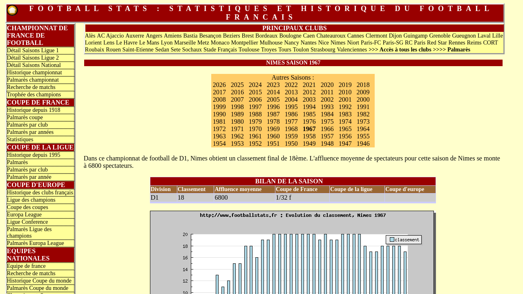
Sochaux (192, 50)
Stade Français (220, 50)
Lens (108, 43)
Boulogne (290, 36)
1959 (291, 136)
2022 (291, 84)
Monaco (220, 43)
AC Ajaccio (110, 36)
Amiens (173, 36)
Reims (474, 43)
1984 (327, 114)
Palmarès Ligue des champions (29, 232)
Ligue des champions (31, 200)
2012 (309, 92)
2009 (363, 92)
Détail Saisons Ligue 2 (33, 58)
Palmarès (17, 162)
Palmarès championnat (33, 80)
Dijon (395, 36)
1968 (291, 128)
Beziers (231, 36)
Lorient (93, 43)
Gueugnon (464, 36)
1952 (255, 143)
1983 (345, 114)
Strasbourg (323, 50)
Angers (154, 36)
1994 (309, 106)
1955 (363, 136)
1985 (309, 114)
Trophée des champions (34, 94)
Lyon (167, 43)
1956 (345, 136)
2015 (255, 92)
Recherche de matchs (31, 87)
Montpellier (244, 43)
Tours (284, 50)
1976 (309, 121)
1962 (237, 136)
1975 (327, 121)
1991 (363, 106)
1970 (255, 128)
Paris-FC (371, 43)
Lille (497, 36)
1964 (363, 128)
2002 (327, 99)
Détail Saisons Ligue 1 (33, 50)
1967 (309, 128)
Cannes (355, 36)
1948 (327, 143)
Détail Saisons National (34, 65)
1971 (237, 128)
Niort (353, 43)
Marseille (185, 43)
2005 (273, 99)
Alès (90, 36)
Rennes (457, 43)
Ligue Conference (27, 222)
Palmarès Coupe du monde (37, 288)
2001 (345, 99)
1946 (363, 143)
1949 (309, 143)
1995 (291, 106)
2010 (345, 92)
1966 (327, 128)
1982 (363, 114)
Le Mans (149, 43)
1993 (327, 106)
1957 (327, 136)
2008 (219, 99)
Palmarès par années (30, 132)
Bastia (190, 36)
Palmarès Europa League (35, 243)
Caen (309, 36)
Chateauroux (331, 36)
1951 (273, 143)
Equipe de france (26, 266)
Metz (203, 43)
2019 (345, 84)
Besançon (210, 36)
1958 (309, 136)
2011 (327, 92)
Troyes (269, 50)
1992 (345, 106)
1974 (345, 121)
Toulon (301, 50)
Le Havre (126, 43)
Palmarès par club (27, 125)
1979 (255, 121)
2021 (309, 84)
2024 (255, 84)
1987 (273, 114)
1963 (219, 136)
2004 (291, 99)
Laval (484, 36)
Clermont (376, 36)
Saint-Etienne (138, 50)
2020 (327, 84)
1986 (291, 114)
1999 (219, 106)
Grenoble (439, 36)
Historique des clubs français (40, 192)
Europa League (24, 215)
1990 (219, 114)
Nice (323, 43)
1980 (237, 121)
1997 (255, 106)
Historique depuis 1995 (33, 155)
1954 (219, 143)
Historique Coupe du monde (39, 281)
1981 (219, 121)
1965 (345, 128)
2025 (237, 84)
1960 (273, 136)
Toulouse (249, 50)
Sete (176, 50)
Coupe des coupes (27, 207)
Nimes (338, 43)
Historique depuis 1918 (33, 110)
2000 (363, 99)
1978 (273, 121)
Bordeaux (266, 36)
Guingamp (415, 36)
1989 (237, 114)
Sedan (162, 50)
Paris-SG (393, 43)
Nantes (309, 43)
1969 (273, 128)
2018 (363, 84)
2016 (237, 92)
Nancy (291, 43)
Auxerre (134, 36)
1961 (255, 136)
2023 (273, 84)
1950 (291, 143)
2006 (255, 99)
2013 (291, 92)
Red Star (437, 43)
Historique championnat (34, 72)
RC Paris (415, 43)
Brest (248, 36)
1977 (291, 121)
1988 (255, 114)
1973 (363, 121)
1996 (273, 106)
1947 (345, 143)
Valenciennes (352, 50)
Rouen (113, 50)
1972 (219, 128)
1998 (237, 106)
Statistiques (20, 139)
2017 (219, 92)
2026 (219, 84)
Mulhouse (271, 43)
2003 (309, 99)
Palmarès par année (29, 177)
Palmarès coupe (25, 117)
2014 (273, 92)
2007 (237, 99)
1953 (237, 143)
